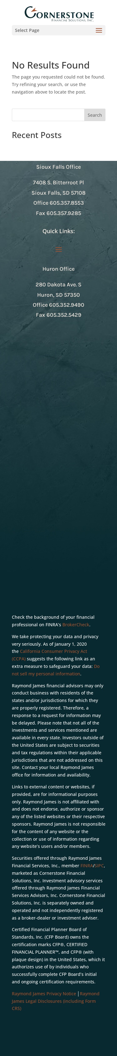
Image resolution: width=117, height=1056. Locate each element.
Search (95, 115)
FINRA (86, 866)
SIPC (99, 866)
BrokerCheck (75, 625)
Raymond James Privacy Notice (44, 994)
